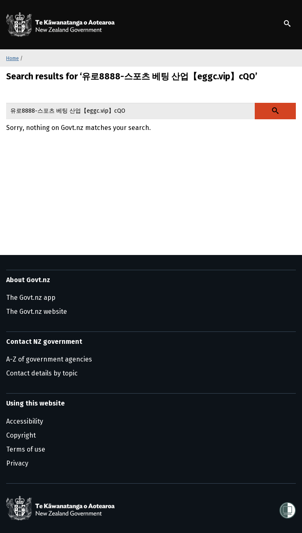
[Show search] (287, 23)
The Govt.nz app (30, 297)
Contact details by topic (42, 373)
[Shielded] (287, 508)
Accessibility (24, 421)
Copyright (21, 435)
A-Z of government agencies (49, 359)
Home (12, 58)
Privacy (17, 463)
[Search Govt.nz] (275, 111)
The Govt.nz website (36, 311)
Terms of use (25, 449)
